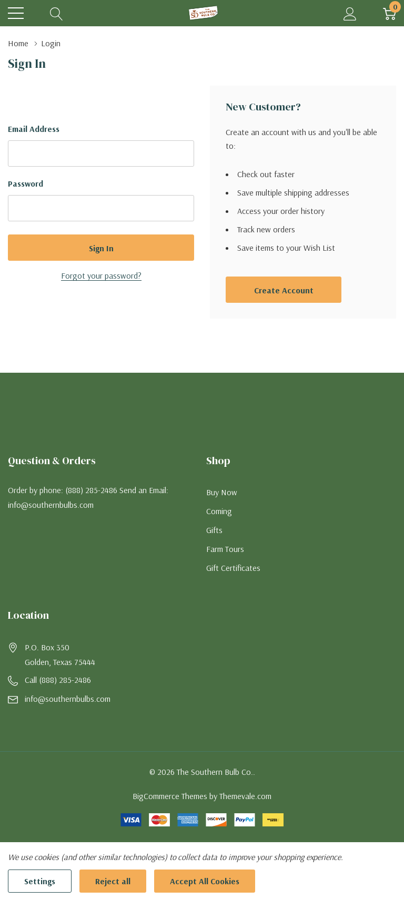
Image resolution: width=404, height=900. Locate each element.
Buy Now (221, 492)
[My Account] (350, 13)
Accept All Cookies (204, 881)
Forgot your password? (101, 275)
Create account (284, 290)
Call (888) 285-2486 (58, 679)
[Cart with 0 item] (389, 13)
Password (25, 183)
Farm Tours (225, 549)
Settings (39, 881)
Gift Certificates (233, 567)
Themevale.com (245, 796)
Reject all (112, 881)
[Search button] (56, 13)
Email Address (33, 129)
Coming (219, 511)
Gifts (214, 530)
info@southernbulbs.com (67, 698)
